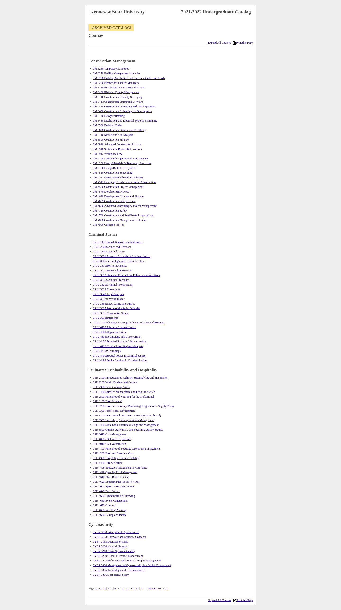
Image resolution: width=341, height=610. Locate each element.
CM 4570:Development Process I (111, 191)
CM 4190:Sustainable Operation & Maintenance (120, 158)
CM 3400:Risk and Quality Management (116, 92)
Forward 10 (154, 588)
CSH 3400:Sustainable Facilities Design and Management (126, 425)
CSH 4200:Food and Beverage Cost (113, 453)
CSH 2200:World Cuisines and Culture (115, 382)
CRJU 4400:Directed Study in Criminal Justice (119, 341)
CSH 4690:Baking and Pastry (109, 515)
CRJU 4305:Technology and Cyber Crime (116, 336)
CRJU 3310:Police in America (110, 265)
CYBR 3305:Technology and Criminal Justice (119, 570)
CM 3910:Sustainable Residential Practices (117, 149)
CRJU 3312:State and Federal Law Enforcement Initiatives (126, 275)
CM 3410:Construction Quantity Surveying (117, 97)
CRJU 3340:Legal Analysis (108, 294)
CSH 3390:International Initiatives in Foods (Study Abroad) (127, 415)
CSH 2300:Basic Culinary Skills (111, 387)
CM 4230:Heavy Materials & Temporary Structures (122, 163)
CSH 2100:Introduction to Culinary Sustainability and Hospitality (130, 377)
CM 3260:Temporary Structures (111, 68)
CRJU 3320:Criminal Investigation (112, 284)
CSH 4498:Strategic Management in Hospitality (120, 467)
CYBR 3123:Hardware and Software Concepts (119, 537)
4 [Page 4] (101, 588)
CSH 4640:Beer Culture (106, 491)
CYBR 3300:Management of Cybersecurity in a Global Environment (132, 565)
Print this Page (243, 42)
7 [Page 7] (111, 588)
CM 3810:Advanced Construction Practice (117, 144)
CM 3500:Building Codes (107, 125)
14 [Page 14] (141, 588)
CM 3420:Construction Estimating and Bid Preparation (124, 106)
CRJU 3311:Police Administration (112, 270)
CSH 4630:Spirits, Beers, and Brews (113, 486)
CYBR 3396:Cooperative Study (111, 574)
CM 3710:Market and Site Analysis (113, 135)
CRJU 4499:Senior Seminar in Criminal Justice (120, 360)
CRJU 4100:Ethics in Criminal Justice (114, 327)
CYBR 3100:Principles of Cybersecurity (116, 532)
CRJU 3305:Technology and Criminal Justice (118, 261)
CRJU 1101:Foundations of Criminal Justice (118, 242)
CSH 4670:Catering (104, 505)
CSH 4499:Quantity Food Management (115, 472)
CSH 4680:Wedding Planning (109, 510)
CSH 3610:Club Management (109, 434)
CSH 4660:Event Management (110, 500)
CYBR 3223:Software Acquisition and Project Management (127, 560)
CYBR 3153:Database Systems (110, 541)
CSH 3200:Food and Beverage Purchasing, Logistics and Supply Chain (133, 406)
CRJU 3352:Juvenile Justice (109, 299)
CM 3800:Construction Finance (111, 139)
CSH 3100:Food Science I (107, 401)
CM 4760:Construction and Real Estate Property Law (123, 215)
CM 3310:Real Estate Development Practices (118, 87)
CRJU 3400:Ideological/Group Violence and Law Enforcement (128, 322)
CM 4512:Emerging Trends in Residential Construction (124, 182)
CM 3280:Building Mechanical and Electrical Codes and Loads (129, 78)
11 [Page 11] (127, 588)
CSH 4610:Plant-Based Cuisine (110, 477)
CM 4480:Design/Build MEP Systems (114, 168)
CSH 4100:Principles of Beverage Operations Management (126, 448)
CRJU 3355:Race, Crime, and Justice (114, 303)
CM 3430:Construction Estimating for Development (122, 111)
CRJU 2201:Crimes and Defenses (112, 246)
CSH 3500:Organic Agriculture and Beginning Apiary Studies (128, 429)
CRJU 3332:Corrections (106, 289)
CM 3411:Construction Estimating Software (118, 101)
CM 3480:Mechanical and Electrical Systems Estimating (125, 120)
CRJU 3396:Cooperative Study (110, 313)
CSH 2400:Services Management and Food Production (124, 391)
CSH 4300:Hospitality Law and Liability (116, 458)
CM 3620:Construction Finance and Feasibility (119, 130)
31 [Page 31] (166, 588)
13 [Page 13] (137, 588)
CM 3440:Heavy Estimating (109, 116)
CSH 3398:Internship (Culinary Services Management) (124, 420)
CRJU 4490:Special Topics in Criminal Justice (119, 355)
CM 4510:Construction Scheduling (112, 172)
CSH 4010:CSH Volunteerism (110, 444)
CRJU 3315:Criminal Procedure (111, 280)
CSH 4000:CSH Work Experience (112, 439)
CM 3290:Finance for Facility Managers (116, 82)
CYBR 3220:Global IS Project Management (118, 555)
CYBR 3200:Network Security (110, 546)
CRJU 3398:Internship (105, 317)
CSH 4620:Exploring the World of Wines (116, 481)
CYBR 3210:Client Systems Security (114, 551)
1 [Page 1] (96, 588)
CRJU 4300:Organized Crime (109, 332)
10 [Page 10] (122, 588)
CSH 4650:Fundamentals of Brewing (114, 496)
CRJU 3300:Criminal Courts (109, 251)
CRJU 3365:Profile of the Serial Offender (116, 308)
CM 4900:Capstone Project (108, 224)
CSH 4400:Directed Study (107, 462)
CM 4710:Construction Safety (110, 210)
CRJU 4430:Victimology (107, 351)
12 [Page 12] (132, 588)
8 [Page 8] (115, 588)
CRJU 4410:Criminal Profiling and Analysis (118, 346)
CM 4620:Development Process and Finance (118, 196)
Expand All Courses (219, 42)
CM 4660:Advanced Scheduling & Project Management (125, 206)
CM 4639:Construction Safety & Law (114, 201)
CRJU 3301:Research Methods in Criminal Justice (121, 256)
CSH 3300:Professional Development (114, 410)
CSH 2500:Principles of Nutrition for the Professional (123, 396)
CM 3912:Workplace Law (107, 153)
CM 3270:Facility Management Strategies (116, 73)
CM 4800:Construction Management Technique (120, 220)
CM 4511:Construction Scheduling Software (118, 177)
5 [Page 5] (105, 588)
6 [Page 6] (108, 588)
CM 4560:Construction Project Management (118, 187)
